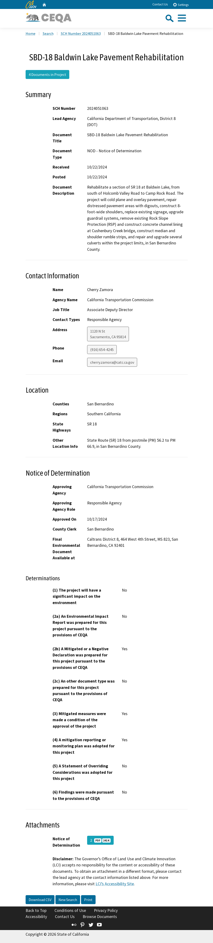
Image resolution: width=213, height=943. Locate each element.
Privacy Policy (106, 910)
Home (30, 33)
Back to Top (36, 910)
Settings (181, 4)
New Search (67, 899)
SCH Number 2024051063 (81, 33)
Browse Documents (100, 916)
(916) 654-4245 (102, 349)
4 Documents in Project (47, 74)
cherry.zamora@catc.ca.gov (112, 362)
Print (88, 899)
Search (48, 33)
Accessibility (36, 916)
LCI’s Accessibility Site (115, 883)
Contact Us (160, 4)
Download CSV (40, 899)
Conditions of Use (70, 910)
